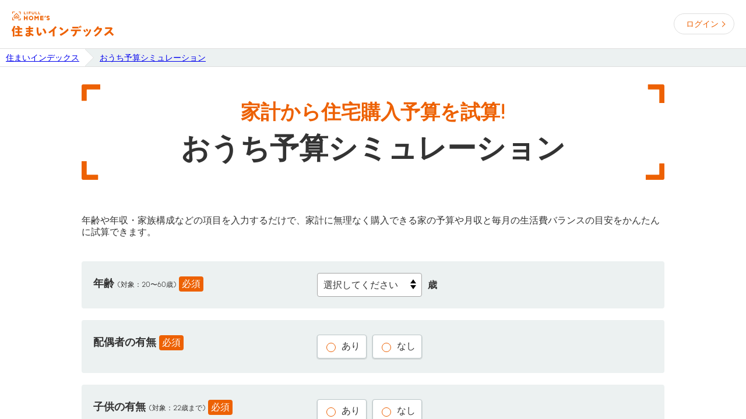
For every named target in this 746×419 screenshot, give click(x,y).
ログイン (702, 24)
